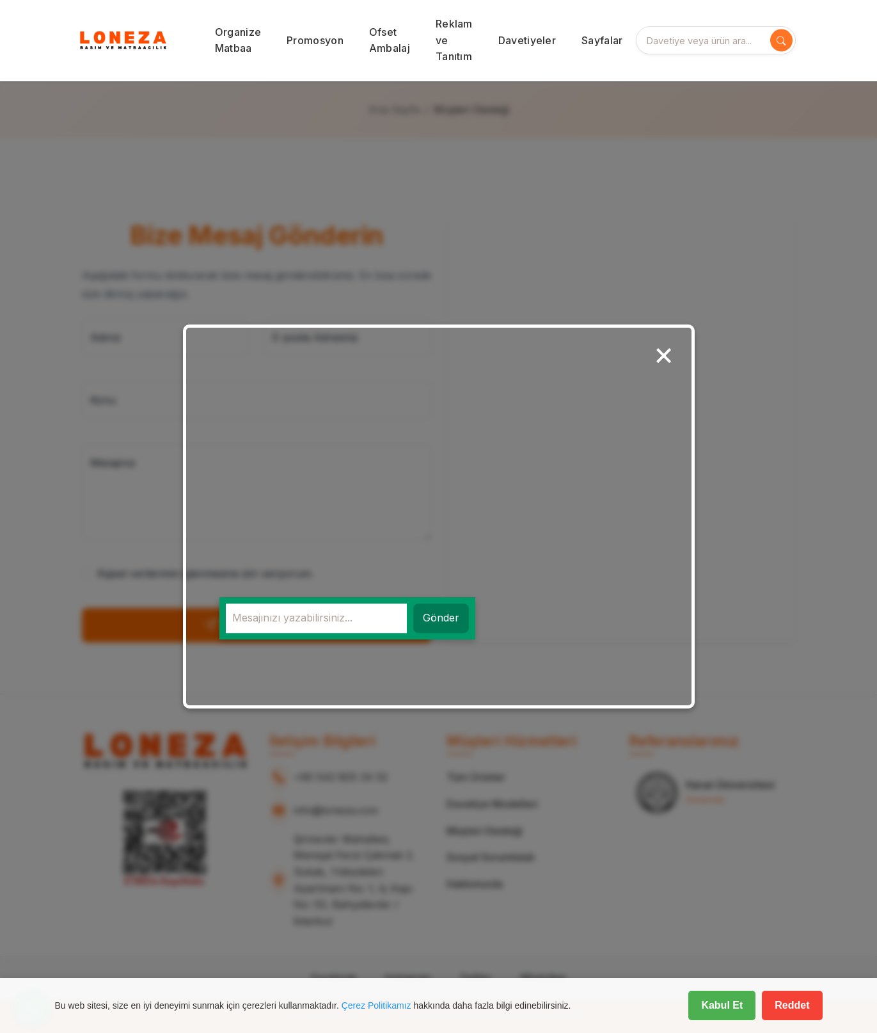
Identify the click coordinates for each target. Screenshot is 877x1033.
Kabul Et (722, 1005)
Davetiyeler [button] (527, 40)
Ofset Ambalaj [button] (389, 40)
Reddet (792, 1005)
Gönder (441, 618)
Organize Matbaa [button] (238, 40)
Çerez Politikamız (376, 1005)
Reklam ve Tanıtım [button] (454, 40)
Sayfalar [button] (601, 40)
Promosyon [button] (315, 40)
